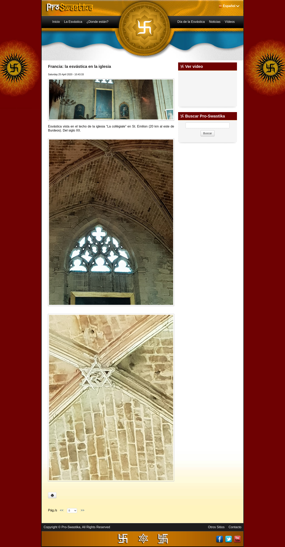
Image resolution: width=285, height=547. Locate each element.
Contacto (235, 527)
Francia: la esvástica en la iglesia (79, 66)
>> (82, 510)
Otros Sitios (216, 527)
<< (61, 510)
